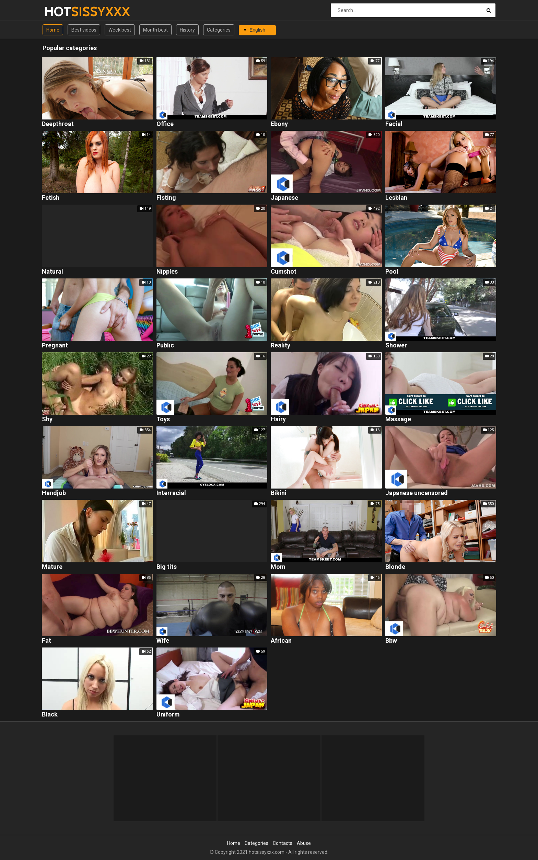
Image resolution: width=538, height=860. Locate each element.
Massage (398, 419)
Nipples (167, 271)
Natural (52, 271)
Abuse (304, 843)
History (187, 30)
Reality (280, 345)
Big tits (166, 567)
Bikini (278, 493)
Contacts (282, 843)
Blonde (395, 567)
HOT (62, 11)
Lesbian (396, 198)
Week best (119, 30)
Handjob (54, 493)
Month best (155, 30)
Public (165, 345)
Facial (393, 124)
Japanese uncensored (416, 493)
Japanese (284, 198)
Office (165, 124)
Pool (391, 271)
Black (50, 714)
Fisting (166, 198)
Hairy (278, 419)
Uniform (168, 714)
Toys (163, 419)
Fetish (50, 198)
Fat (46, 641)
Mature (52, 567)
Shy (47, 419)
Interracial (171, 493)
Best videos (83, 30)
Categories (219, 30)
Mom (278, 567)
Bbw (391, 641)
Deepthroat (58, 124)
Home (52, 30)
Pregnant (55, 345)
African (281, 641)
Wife (162, 641)
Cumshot (283, 271)
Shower (396, 345)
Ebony (279, 124)
